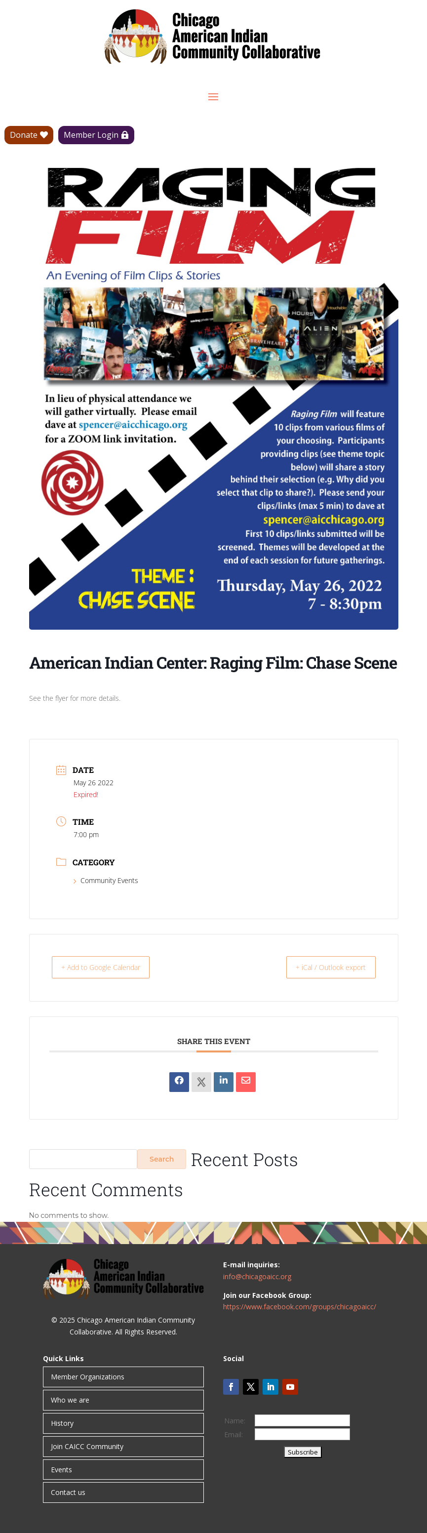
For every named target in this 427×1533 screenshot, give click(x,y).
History (62, 1423)
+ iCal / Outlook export (324, 967)
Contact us (68, 1492)
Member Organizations (87, 1376)
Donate (24, 134)
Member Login (91, 134)
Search (162, 1159)
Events (61, 1469)
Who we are (70, 1400)
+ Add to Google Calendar (109, 967)
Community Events (106, 880)
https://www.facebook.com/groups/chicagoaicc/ (299, 1306)
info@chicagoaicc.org (257, 1276)
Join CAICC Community (87, 1446)
